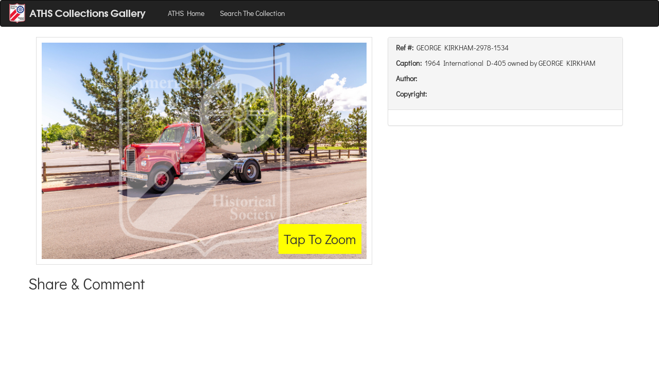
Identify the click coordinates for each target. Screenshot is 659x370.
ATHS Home (186, 13)
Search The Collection (252, 13)
